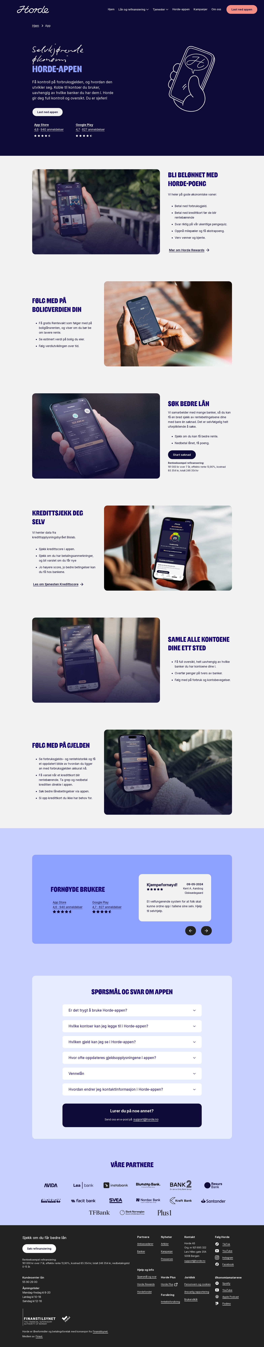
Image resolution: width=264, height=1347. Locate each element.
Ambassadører (145, 1243)
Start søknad (182, 454)
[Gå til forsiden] (33, 10)
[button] (132, 1010)
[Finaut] (68, 1320)
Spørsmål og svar (147, 1276)
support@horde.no (145, 1119)
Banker (141, 1251)
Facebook (224, 1264)
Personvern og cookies (197, 1284)
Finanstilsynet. (100, 1331)
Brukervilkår (191, 1299)
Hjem (111, 9)
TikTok (222, 1244)
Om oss (216, 9)
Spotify (222, 1283)
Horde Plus (169, 1284)
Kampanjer (200, 9)
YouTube (223, 1251)
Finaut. (39, 1336)
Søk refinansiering (39, 1248)
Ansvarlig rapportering (196, 1291)
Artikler (165, 1243)
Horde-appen (181, 9)
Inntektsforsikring (170, 1301)
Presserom (167, 1258)
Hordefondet (144, 1291)
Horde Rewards (146, 1284)
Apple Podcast (227, 1297)
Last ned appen (242, 9)
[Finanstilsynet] (39, 1317)
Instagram (224, 1257)
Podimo (223, 1303)
